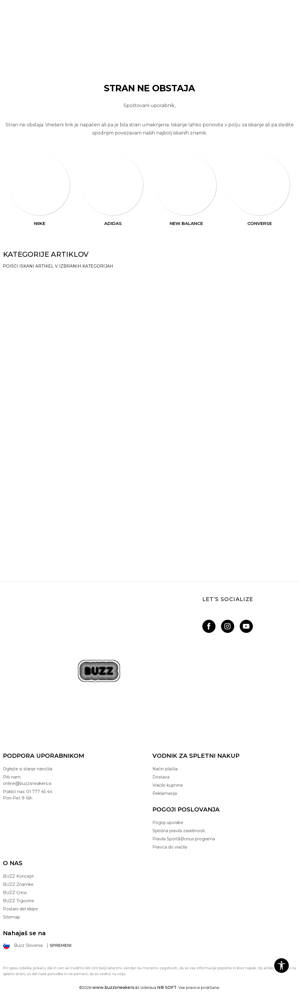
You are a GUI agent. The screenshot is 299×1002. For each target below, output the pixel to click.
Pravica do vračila (169, 847)
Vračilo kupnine (167, 785)
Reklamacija (164, 793)
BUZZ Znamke (18, 884)
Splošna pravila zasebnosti (178, 830)
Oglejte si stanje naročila (27, 768)
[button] (281, 965)
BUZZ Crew (15, 892)
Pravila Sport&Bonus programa (183, 839)
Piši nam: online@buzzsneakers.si (27, 780)
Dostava (160, 777)
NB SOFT (167, 987)
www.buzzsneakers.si (115, 987)
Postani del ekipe (20, 909)
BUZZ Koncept (18, 876)
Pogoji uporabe (167, 822)
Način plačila (165, 768)
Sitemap (11, 917)
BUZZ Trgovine (18, 900)
